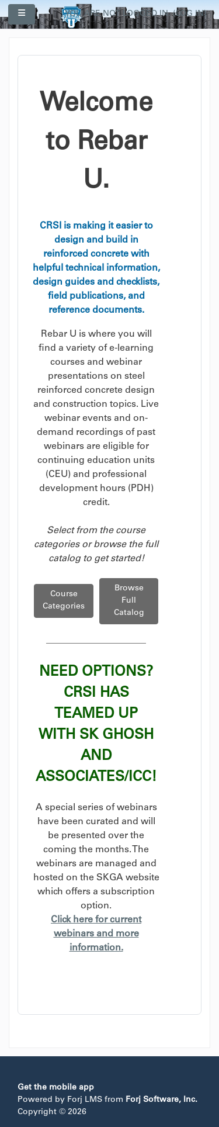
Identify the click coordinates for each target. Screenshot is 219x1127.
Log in (190, 14)
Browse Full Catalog (129, 601)
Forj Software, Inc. (161, 1100)
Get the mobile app (56, 1088)
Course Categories (64, 600)
